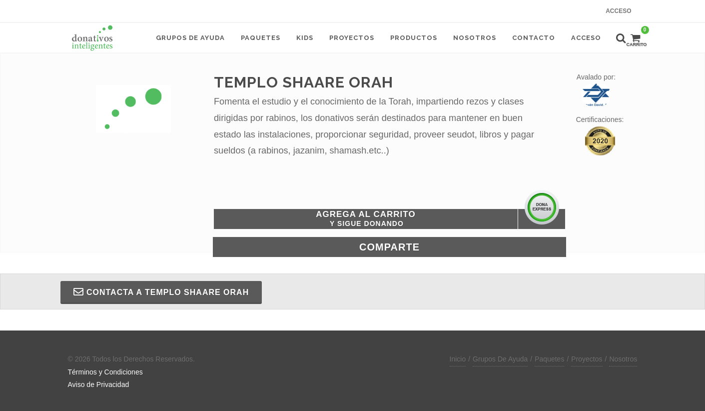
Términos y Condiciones (105, 372)
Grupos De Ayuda (500, 359)
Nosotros (623, 359)
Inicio (458, 359)
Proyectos (586, 359)
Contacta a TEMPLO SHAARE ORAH (161, 292)
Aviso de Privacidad (98, 384)
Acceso (618, 11)
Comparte (389, 247)
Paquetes (549, 359)
